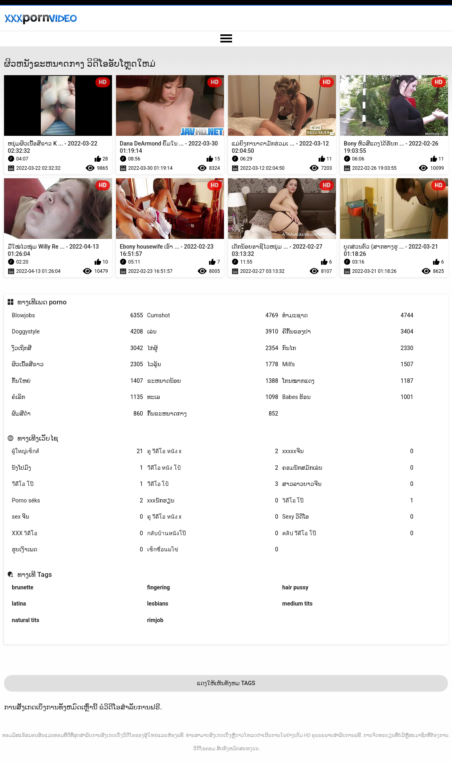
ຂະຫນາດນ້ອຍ (212, 381)
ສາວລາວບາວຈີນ (347, 484)
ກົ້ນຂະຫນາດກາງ (212, 413)
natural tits (25, 620)
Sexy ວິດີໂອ (347, 516)
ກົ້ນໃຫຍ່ (77, 381)
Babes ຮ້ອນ (347, 397)
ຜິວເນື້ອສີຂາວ (77, 364)
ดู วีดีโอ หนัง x (212, 451)
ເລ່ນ (212, 331)
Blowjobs (77, 315)
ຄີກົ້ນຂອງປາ (347, 331)
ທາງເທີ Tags (34, 574)
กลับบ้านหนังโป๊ (212, 533)
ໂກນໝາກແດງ (347, 381)
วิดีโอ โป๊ (347, 500)
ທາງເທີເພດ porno (42, 302)
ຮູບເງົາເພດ (77, 549)
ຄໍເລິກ (77, 397)
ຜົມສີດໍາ (77, 413)
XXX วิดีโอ (77, 533)
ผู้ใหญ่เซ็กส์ (77, 451)
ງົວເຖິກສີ (77, 348)
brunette (22, 587)
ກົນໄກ (347, 348)
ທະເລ (212, 397)
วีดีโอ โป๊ (77, 484)
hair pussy (295, 587)
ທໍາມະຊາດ (347, 315)
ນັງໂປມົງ (77, 467)
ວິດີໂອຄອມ (204, 748)
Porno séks (77, 500)
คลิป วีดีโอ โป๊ (347, 533)
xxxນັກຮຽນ (212, 500)
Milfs (347, 364)
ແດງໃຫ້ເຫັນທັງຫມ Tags (226, 683)
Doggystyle (77, 331)
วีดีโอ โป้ (212, 484)
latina (19, 603)
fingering (158, 587)
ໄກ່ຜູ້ (212, 348)
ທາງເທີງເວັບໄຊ (37, 438)
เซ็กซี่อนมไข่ (212, 549)
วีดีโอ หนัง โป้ (212, 467)
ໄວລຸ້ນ (212, 364)
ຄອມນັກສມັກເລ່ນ (347, 467)
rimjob (155, 620)
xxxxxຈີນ (347, 451)
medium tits (297, 603)
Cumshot (212, 315)
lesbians (158, 603)
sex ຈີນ (77, 516)
